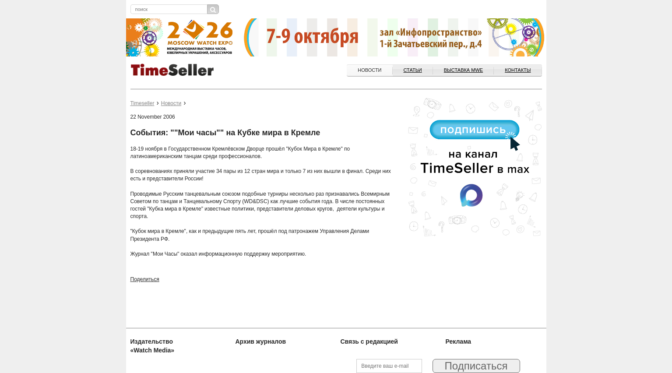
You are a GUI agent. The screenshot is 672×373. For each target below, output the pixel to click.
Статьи (413, 70)
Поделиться (144, 279)
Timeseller (142, 103)
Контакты (518, 70)
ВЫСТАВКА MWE (463, 70)
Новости (369, 70)
